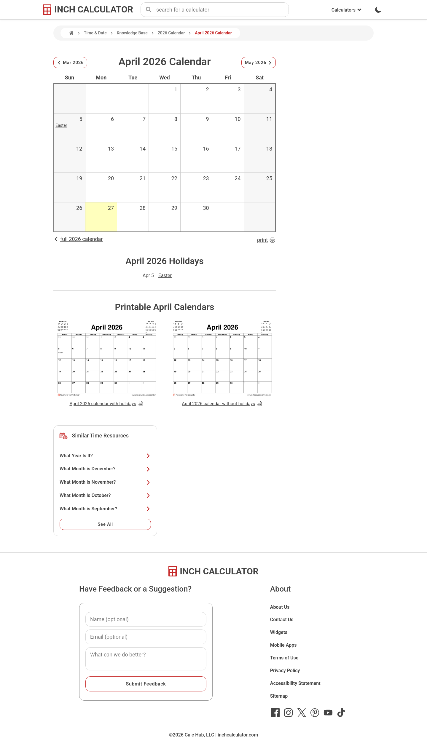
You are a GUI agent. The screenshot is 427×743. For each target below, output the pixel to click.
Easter (61, 125)
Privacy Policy (285, 670)
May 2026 (258, 62)
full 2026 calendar (78, 239)
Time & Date (95, 33)
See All (105, 524)
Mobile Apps (283, 645)
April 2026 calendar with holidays (106, 403)
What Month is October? (105, 495)
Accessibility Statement (295, 683)
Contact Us (282, 619)
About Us (280, 607)
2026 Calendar (171, 33)
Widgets (279, 632)
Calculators (347, 10)
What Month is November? (105, 482)
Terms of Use (284, 658)
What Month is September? (105, 509)
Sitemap (279, 696)
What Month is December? (105, 469)
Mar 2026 (70, 62)
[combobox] (222, 10)
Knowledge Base (132, 33)
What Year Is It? (105, 455)
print (266, 240)
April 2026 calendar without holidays (222, 403)
